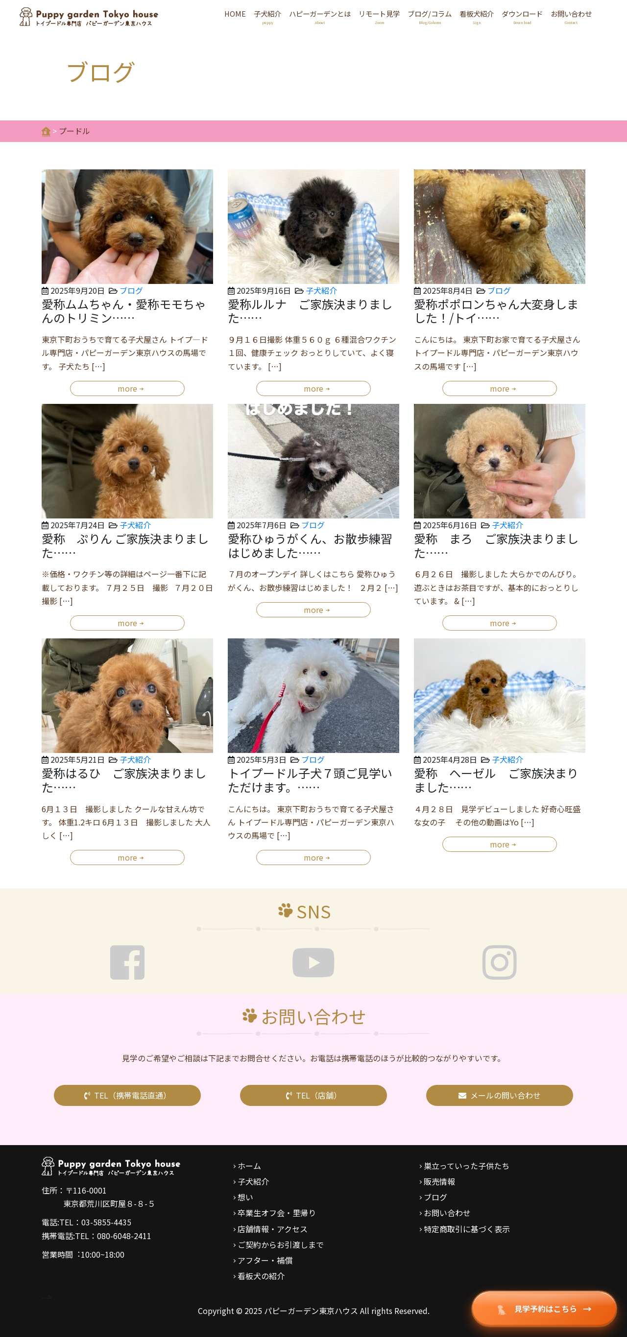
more (127, 388)
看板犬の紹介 (261, 1276)
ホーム (249, 1166)
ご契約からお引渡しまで (281, 1244)
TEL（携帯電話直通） (127, 1095)
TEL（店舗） (313, 1095)
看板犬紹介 (476, 17)
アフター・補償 (265, 1260)
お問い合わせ (571, 17)
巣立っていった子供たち (466, 1166)
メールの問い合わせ (499, 1095)
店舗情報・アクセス (273, 1229)
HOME (235, 13)
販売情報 (439, 1181)
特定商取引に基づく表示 (467, 1229)
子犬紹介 (267, 17)
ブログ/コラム (430, 17)
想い (245, 1197)
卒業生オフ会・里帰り (277, 1213)
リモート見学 (379, 17)
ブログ (131, 290)
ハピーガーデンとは (320, 17)
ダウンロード (522, 17)
